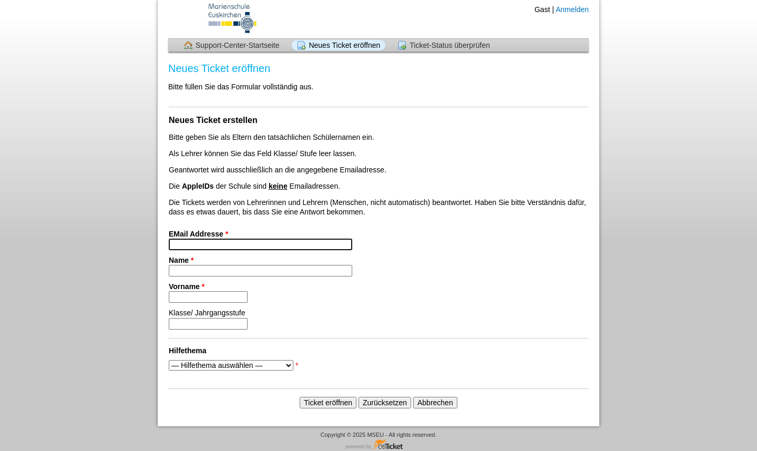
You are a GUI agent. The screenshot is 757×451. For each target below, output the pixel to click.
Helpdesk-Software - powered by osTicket (378, 445)
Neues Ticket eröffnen (344, 45)
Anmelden (572, 9)
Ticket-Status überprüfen (450, 45)
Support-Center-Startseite (238, 45)
